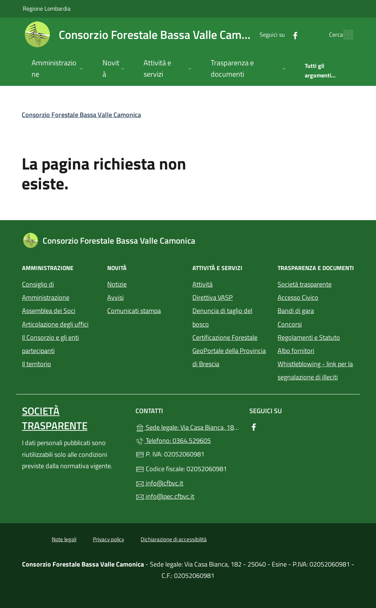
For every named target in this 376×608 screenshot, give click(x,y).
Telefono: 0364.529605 (173, 440)
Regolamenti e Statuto (309, 337)
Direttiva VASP (212, 297)
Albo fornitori (296, 351)
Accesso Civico (298, 297)
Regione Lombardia (46, 8)
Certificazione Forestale (224, 337)
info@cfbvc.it (159, 483)
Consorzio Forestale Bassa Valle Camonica (81, 115)
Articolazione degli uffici (55, 324)
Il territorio (36, 364)
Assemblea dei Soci (48, 311)
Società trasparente (305, 284)
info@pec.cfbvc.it (164, 496)
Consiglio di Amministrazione (45, 290)
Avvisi (115, 297)
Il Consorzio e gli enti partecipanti (50, 344)
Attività (202, 284)
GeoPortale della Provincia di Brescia (230, 357)
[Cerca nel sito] (344, 35)
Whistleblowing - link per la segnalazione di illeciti (315, 370)
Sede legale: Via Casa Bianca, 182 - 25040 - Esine (187, 426)
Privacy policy (108, 539)
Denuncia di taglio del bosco (222, 317)
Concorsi (290, 324)
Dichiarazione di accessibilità (174, 539)
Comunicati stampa (134, 311)
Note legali (64, 539)
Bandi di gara (296, 311)
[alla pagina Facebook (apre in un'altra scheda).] (279, 34)
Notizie (117, 284)
